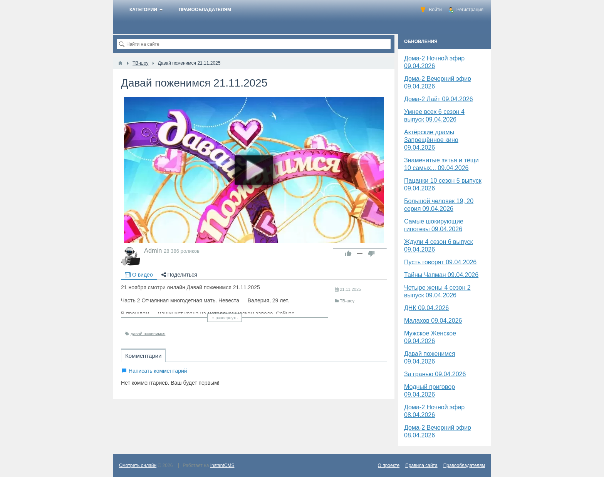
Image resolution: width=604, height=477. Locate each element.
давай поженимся (148, 333)
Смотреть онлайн (137, 465)
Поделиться (179, 275)
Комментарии (143, 355)
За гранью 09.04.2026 (435, 374)
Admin (153, 250)
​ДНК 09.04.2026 (426, 308)
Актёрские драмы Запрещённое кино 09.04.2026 (431, 140)
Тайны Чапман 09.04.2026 (441, 275)
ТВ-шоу (347, 301)
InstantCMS (222, 465)
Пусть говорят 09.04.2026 (440, 262)
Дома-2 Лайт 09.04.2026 (438, 99)
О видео (139, 275)
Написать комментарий (158, 371)
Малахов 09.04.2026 (433, 320)
